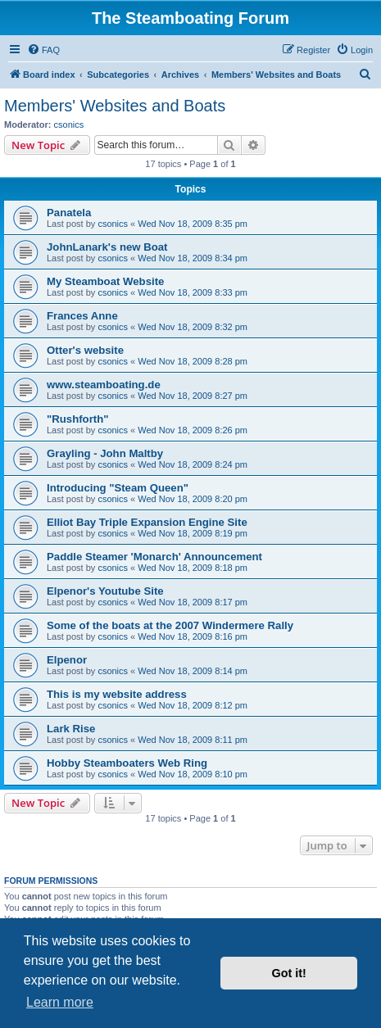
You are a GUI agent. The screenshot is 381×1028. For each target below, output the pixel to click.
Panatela (69, 212)
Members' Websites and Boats (114, 106)
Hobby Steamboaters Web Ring (127, 763)
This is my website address (117, 694)
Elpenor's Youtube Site (105, 591)
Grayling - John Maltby (105, 453)
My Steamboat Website (105, 281)
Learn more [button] (59, 1002)
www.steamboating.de (104, 384)
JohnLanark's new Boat (107, 247)
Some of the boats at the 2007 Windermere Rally (170, 625)
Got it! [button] (289, 973)
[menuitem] (43, 50)
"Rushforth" (78, 419)
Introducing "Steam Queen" (117, 488)
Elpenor (67, 660)
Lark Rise (71, 728)
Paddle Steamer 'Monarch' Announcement (154, 556)
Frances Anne (82, 316)
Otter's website (85, 350)
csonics (69, 124)
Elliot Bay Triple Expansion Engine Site (147, 522)
